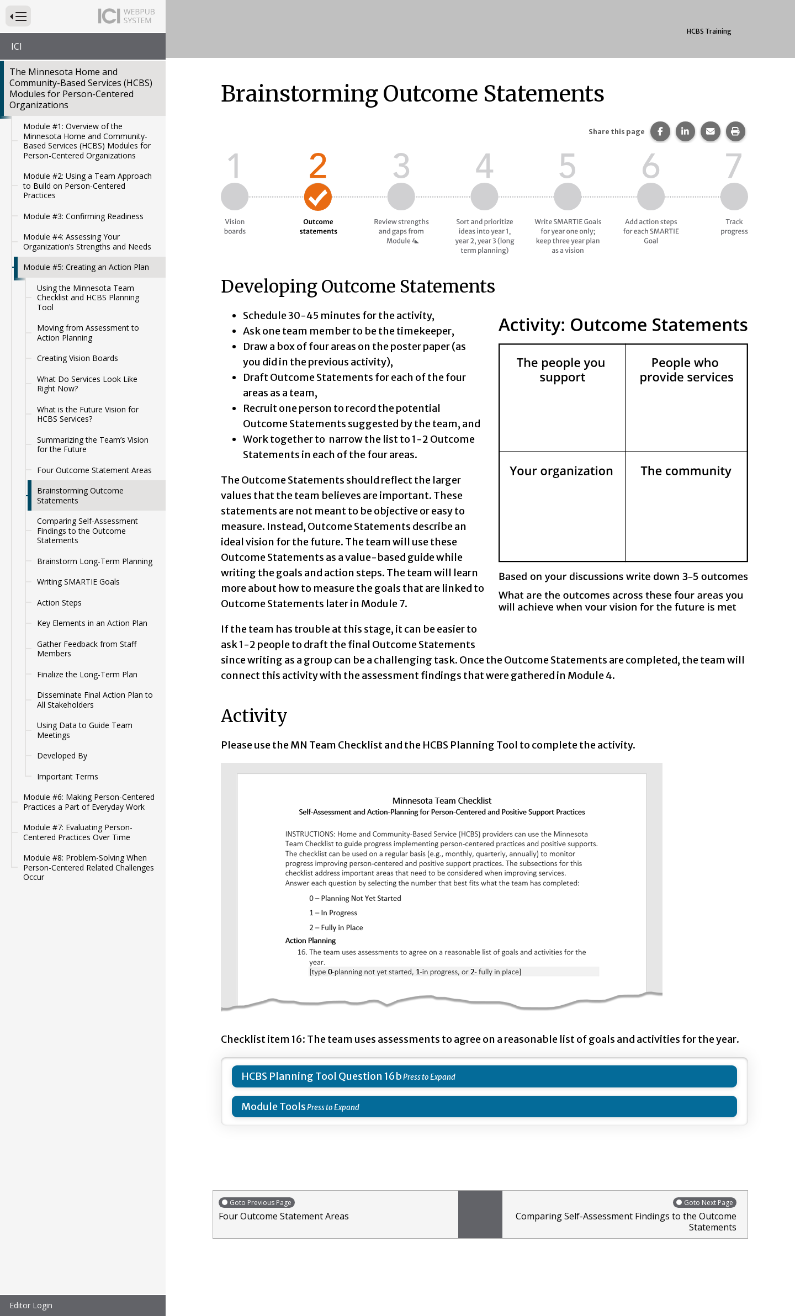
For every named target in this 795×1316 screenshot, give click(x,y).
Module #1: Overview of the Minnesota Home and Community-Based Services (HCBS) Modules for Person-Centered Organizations (87, 141)
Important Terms (67, 776)
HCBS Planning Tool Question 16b (321, 1076)
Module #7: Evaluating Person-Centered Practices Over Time (77, 832)
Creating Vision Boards (77, 358)
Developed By (62, 755)
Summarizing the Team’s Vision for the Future (93, 444)
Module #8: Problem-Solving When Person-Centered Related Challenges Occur (88, 867)
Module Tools (273, 1106)
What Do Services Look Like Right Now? (87, 384)
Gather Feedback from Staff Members (86, 649)
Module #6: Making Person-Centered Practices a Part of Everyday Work (89, 802)
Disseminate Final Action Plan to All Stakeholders (95, 699)
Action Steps (59, 602)
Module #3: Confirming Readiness (83, 216)
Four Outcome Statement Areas (94, 470)
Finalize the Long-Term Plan (87, 674)
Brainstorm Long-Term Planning (94, 561)
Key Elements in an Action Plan (92, 623)
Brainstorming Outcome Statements (80, 495)
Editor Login (30, 1305)
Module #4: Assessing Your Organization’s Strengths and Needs (87, 241)
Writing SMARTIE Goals (78, 581)
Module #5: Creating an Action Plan (86, 267)
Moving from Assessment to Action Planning (88, 332)
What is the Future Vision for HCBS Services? (88, 414)
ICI (16, 46)
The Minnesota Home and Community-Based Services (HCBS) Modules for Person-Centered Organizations (80, 88)
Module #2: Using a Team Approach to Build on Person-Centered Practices (87, 185)
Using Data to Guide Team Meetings (84, 730)
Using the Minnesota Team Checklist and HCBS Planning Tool (88, 297)
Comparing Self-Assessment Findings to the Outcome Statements (87, 530)
